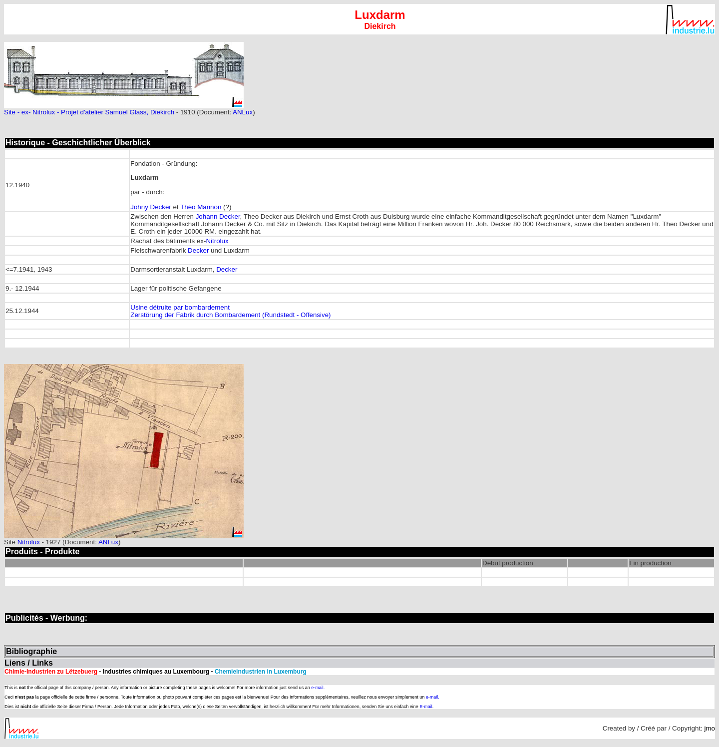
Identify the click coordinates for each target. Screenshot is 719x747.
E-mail (425, 706)
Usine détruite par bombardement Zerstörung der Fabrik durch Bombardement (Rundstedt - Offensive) (230, 311)
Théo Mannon (200, 207)
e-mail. (318, 687)
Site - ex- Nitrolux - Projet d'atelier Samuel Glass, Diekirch (89, 112)
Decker (198, 250)
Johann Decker (218, 216)
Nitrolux (217, 241)
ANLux (243, 112)
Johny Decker (150, 207)
